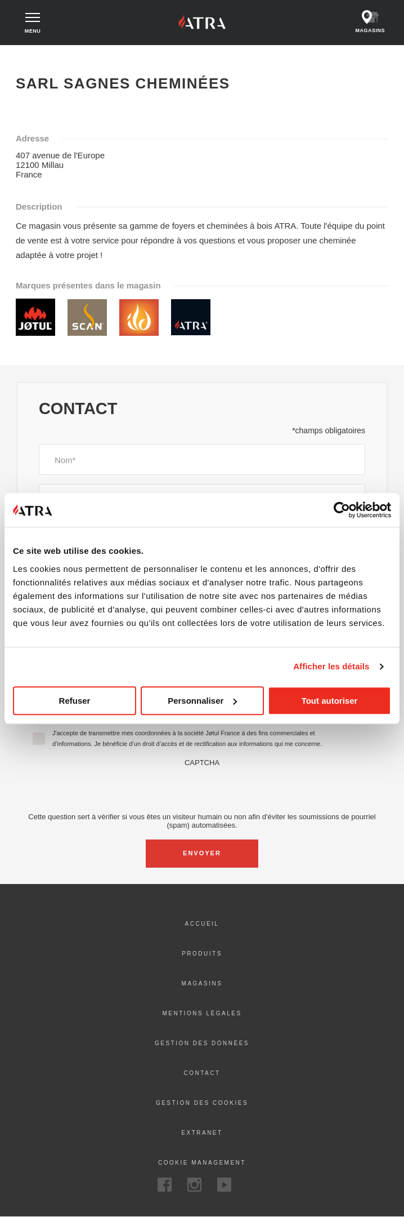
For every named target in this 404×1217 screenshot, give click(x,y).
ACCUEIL (202, 924)
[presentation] (202, 789)
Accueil (27, 55)
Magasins (202, 983)
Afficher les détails (331, 666)
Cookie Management (202, 1163)
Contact (201, 1073)
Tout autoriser (330, 700)
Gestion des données (202, 1043)
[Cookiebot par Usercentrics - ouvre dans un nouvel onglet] (342, 509)
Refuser (75, 700)
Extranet (201, 1133)
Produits (202, 953)
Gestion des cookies (202, 1103)
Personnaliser (202, 700)
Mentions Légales (201, 1013)
